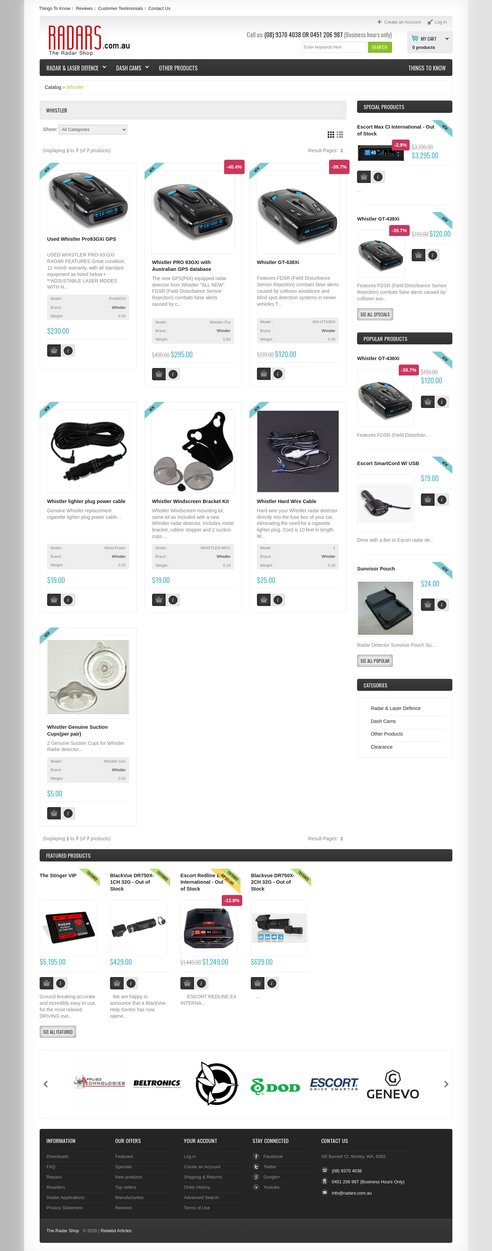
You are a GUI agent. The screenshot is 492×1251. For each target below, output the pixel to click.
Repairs (54, 1174)
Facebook (273, 1154)
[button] (380, 47)
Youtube (271, 1184)
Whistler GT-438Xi (278, 262)
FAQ (50, 1164)
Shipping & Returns (203, 1174)
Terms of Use (197, 1205)
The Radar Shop (62, 1228)
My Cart (429, 38)
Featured (124, 1154)
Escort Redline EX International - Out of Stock (201, 879)
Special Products (384, 107)
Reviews (84, 8)
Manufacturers (129, 1195)
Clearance (382, 747)
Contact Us (159, 8)
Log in (190, 1154)
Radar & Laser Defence (73, 68)
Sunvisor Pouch (376, 568)
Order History (197, 1184)
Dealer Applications (65, 1195)
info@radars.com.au (352, 1190)
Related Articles (116, 1228)
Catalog (53, 87)
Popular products (385, 338)
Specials (123, 1164)
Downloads (57, 1154)
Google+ (271, 1174)
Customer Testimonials (120, 8)
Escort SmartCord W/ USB (388, 463)
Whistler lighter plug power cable (86, 500)
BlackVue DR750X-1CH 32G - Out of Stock (132, 879)
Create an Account (202, 1164)
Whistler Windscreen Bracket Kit (190, 500)
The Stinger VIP (58, 873)
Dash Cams (129, 68)
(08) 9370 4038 (282, 34)
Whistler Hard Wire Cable (286, 500)
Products (68, 853)
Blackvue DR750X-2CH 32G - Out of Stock (273, 879)
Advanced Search (201, 1195)
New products (128, 1174)
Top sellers (125, 1184)
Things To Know (54, 8)
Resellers (55, 1184)
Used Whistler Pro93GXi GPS (81, 239)
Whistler (75, 87)
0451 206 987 (326, 34)
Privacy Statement (64, 1205)
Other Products (178, 68)
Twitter (269, 1164)
